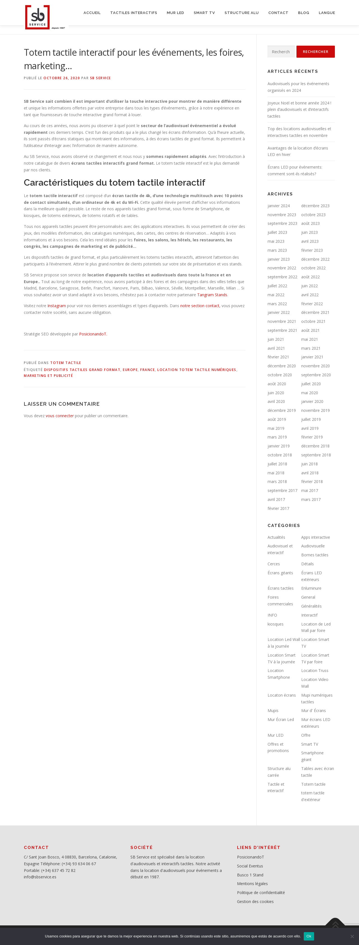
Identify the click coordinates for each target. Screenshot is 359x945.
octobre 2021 (313, 321)
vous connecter (60, 415)
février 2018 (312, 481)
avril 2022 (310, 294)
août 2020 (277, 383)
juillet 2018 (277, 463)
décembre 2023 (315, 205)
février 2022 (312, 303)
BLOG (303, 13)
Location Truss (314, 670)
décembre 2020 (282, 365)
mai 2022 (276, 294)
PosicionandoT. (93, 334)
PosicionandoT (250, 857)
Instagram (56, 305)
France (147, 369)
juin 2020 (276, 392)
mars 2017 (311, 499)
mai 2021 (309, 339)
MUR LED (175, 13)
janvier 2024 (279, 205)
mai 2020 (309, 392)
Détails (307, 563)
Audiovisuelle (313, 546)
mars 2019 (277, 437)
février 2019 (312, 437)
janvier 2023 (279, 259)
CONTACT (278, 13)
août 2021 (310, 330)
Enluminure (311, 588)
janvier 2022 (279, 312)
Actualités (276, 537)
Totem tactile (65, 362)
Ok (309, 936)
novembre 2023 (282, 214)
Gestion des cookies (255, 901)
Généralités (311, 606)
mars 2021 (311, 348)
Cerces (274, 563)
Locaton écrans (282, 695)
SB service (100, 78)
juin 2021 (276, 339)
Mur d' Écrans (313, 710)
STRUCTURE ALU (242, 13)
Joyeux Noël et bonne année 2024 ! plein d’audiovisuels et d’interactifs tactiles (299, 109)
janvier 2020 (312, 401)
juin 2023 (309, 232)
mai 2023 (276, 241)
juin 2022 (309, 285)
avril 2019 (310, 428)
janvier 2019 (279, 446)
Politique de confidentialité (261, 892)
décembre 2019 (282, 410)
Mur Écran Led (281, 719)
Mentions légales (252, 883)
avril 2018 (310, 472)
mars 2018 (277, 481)
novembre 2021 (282, 321)
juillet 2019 (311, 419)
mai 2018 (276, 472)
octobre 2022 (313, 267)
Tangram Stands (211, 294)
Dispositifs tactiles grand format (82, 369)
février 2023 (312, 250)
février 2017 (278, 508)
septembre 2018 (316, 455)
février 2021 (278, 357)
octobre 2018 (280, 455)
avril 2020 (276, 401)
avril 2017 (276, 499)
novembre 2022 (282, 267)
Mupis (273, 710)
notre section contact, (200, 305)
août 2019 (277, 419)
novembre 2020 (315, 365)
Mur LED (276, 735)
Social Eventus (250, 866)
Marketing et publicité (48, 375)
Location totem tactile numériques (196, 369)
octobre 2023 (313, 214)
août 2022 (310, 276)
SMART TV (204, 13)
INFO (272, 615)
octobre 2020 (280, 374)
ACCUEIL (92, 13)
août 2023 (310, 223)
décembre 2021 (315, 312)
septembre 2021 (282, 330)
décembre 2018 (315, 446)
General (308, 597)
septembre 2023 (282, 223)
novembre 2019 (315, 410)
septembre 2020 (316, 374)
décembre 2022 (315, 259)
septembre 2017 (282, 490)
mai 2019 (276, 428)
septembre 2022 (282, 276)
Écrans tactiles (281, 588)
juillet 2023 (277, 232)
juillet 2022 (277, 285)
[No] (352, 936)
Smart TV (309, 744)
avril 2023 (310, 241)
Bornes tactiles (314, 554)
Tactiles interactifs (133, 13)
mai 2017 (309, 490)
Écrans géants (280, 572)
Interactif (309, 615)
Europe (130, 369)
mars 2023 (277, 250)
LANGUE (327, 13)
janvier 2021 (312, 357)
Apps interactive (315, 537)
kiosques (276, 624)
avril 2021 (276, 348)
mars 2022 (277, 303)
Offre (305, 735)
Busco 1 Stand (250, 875)
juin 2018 (309, 463)
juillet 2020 (311, 383)
